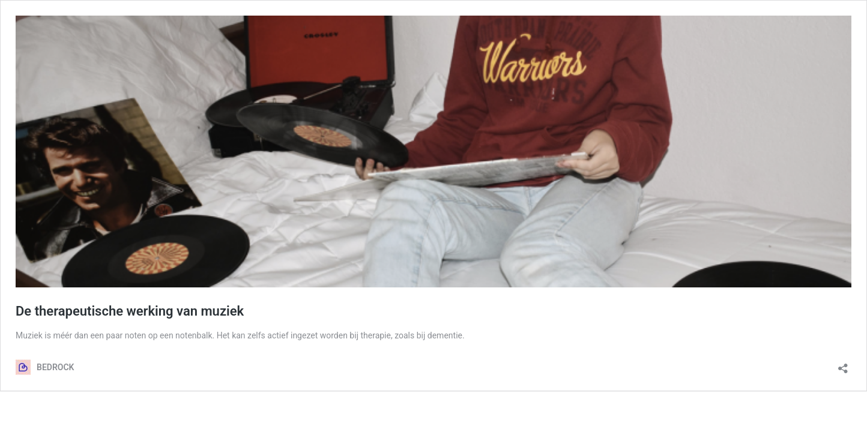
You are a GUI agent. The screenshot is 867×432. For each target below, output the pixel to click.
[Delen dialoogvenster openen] (843, 364)
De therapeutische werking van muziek (130, 311)
